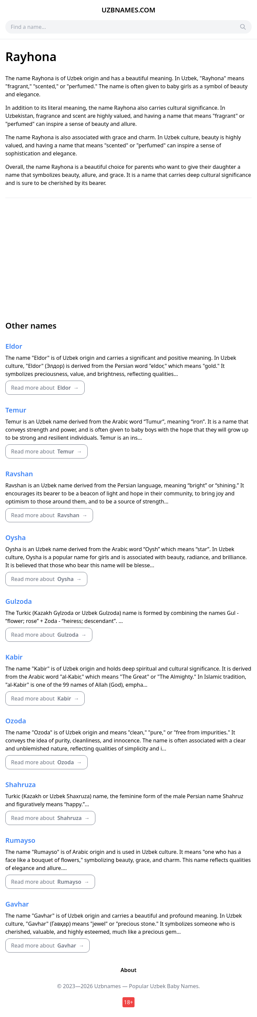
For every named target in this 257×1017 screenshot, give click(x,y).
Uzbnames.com (129, 9)
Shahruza (20, 784)
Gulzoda (18, 601)
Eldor (13, 346)
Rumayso (20, 840)
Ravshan (19, 473)
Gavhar (17, 904)
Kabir (14, 657)
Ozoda (15, 720)
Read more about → (45, 388)
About (128, 970)
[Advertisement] (128, 259)
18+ (128, 1002)
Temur (15, 410)
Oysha (15, 537)
